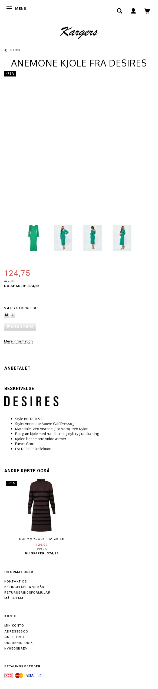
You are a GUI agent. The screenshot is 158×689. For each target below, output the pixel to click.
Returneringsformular (27, 592)
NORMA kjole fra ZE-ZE (41, 539)
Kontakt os (15, 581)
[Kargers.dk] (79, 32)
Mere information (18, 341)
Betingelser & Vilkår (24, 587)
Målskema (14, 598)
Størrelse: (21, 308)
